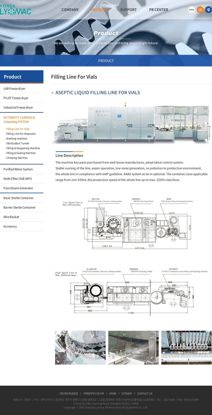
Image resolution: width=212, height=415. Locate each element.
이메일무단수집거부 (93, 393)
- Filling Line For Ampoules (20, 133)
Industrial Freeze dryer (18, 107)
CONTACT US (144, 393)
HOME (112, 393)
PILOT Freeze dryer (15, 98)
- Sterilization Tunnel (17, 143)
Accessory (10, 226)
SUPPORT (128, 9)
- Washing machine (16, 138)
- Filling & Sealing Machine (20, 153)
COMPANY (69, 9)
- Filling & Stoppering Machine (22, 148)
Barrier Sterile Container (19, 207)
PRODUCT (99, 9)
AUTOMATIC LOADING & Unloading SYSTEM (19, 119)
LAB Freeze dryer (14, 88)
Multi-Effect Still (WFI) (17, 178)
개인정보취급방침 (69, 393)
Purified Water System (18, 169)
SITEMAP (127, 393)
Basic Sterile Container (18, 198)
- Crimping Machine (16, 157)
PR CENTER (158, 9)
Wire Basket (11, 217)
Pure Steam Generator (18, 188)
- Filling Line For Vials (17, 128)
